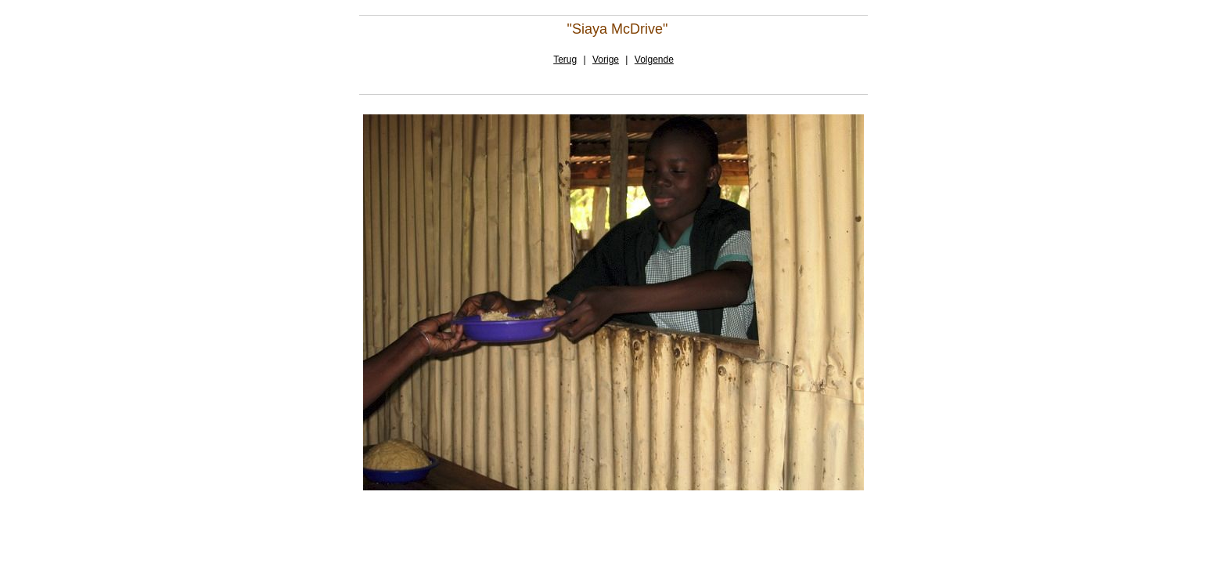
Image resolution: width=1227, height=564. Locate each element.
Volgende (654, 59)
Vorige (605, 59)
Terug (565, 59)
